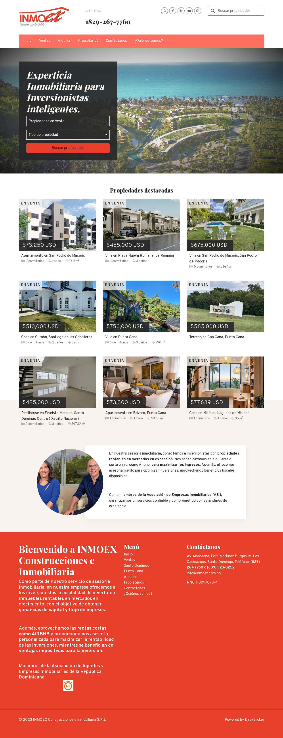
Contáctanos (116, 41)
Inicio (27, 41)
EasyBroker (254, 719)
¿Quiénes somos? (148, 41)
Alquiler (64, 41)
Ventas (44, 41)
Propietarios (88, 41)
